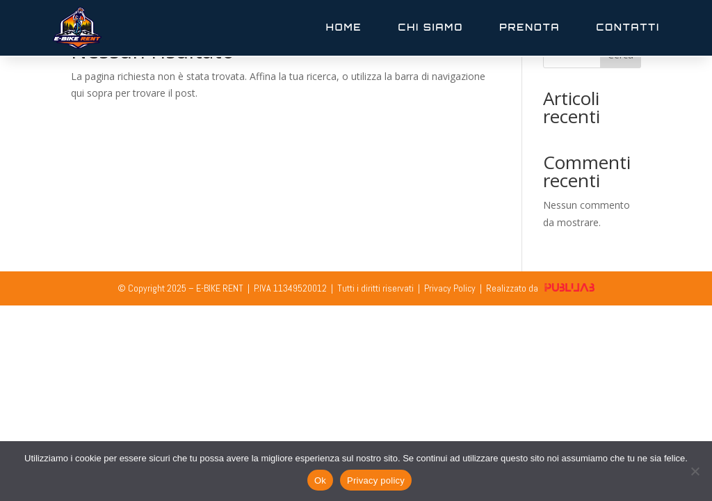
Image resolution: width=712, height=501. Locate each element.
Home (344, 27)
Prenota (529, 27)
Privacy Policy (450, 288)
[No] (695, 471)
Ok (320, 480)
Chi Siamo (431, 27)
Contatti (628, 27)
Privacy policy (376, 480)
